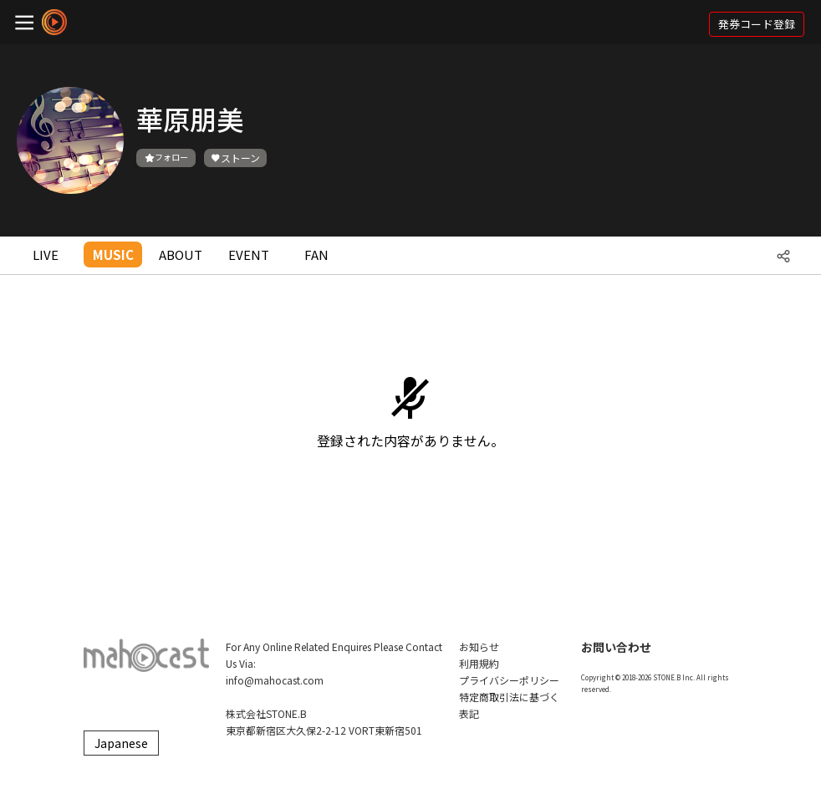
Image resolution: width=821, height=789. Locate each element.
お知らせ (479, 646)
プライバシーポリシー (509, 680)
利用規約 (479, 663)
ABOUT (180, 254)
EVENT (248, 254)
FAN (316, 254)
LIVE (46, 254)
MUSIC (113, 254)
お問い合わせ (616, 647)
